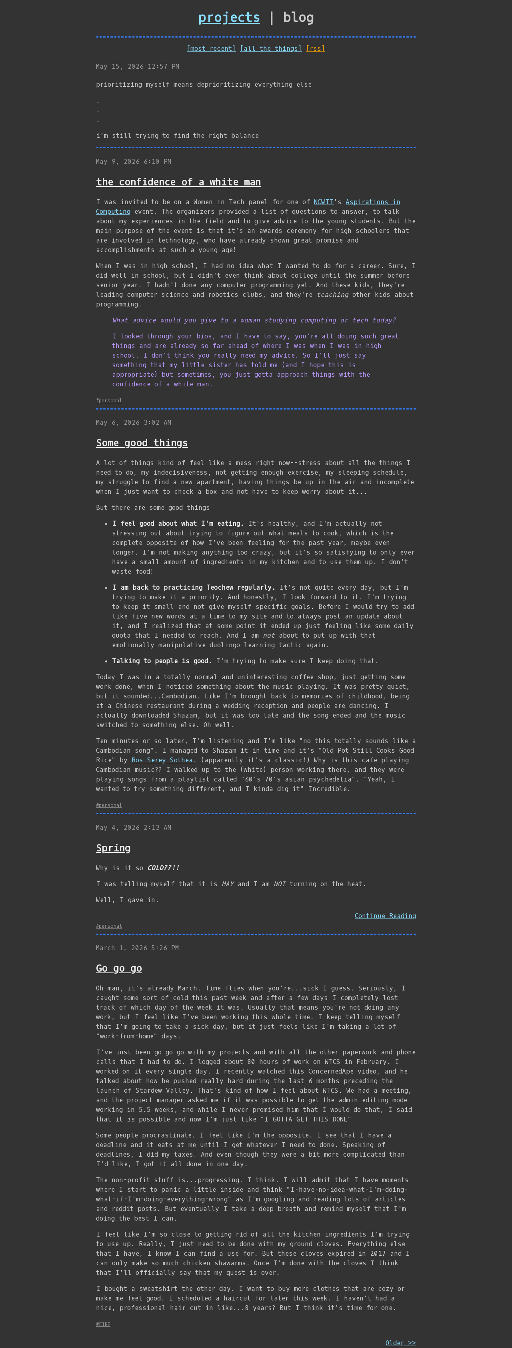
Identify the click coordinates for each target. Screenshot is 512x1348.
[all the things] (271, 48)
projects (229, 18)
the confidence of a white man (178, 182)
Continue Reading (385, 916)
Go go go (119, 968)
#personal (109, 401)
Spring (113, 848)
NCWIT (324, 202)
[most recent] (211, 48)
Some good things (142, 443)
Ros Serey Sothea (162, 760)
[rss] (315, 48)
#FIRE (103, 1324)
